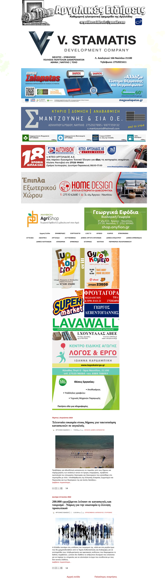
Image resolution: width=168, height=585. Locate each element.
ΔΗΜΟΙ (93, 430)
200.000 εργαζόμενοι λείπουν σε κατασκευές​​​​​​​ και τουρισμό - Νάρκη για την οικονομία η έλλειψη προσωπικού (81, 505)
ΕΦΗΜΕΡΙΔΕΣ (60, 233)
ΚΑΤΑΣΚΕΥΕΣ (100, 430)
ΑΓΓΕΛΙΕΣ (30, 238)
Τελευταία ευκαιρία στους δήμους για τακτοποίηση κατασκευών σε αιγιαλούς (84, 424)
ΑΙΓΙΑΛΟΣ (87, 430)
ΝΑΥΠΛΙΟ (100, 242)
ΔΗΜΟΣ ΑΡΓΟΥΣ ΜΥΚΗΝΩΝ (91, 238)
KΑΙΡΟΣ (110, 233)
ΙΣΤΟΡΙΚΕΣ (88, 242)
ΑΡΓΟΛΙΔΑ (56, 238)
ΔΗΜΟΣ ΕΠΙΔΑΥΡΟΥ (113, 238)
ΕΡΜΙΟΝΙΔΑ (74, 242)
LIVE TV (88, 233)
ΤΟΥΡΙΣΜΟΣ (108, 512)
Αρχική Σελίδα (45, 233)
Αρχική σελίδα (73, 577)
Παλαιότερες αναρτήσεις (106, 577)
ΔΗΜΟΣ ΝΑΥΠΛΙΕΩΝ (43, 242)
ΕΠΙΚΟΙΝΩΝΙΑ (123, 233)
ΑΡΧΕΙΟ (99, 233)
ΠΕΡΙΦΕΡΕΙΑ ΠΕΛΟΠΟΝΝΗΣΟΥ (120, 242)
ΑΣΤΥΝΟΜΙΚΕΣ (70, 238)
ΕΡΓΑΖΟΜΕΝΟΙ (89, 512)
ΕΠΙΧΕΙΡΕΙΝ (60, 242)
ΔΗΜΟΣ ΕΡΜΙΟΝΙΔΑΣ (134, 238)
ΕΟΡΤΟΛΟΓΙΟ (75, 233)
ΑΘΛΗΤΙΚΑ (43, 238)
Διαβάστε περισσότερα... (61, 482)
